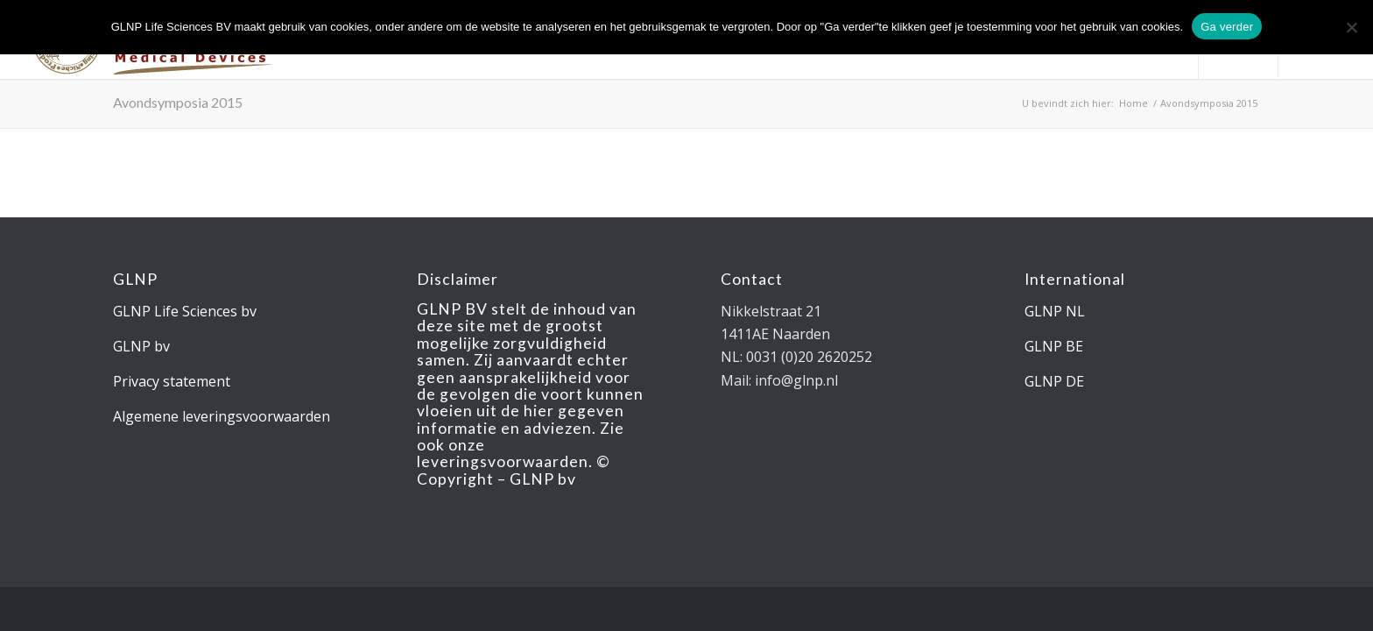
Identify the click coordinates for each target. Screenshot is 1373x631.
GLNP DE (1054, 381)
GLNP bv (141, 346)
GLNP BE (1053, 346)
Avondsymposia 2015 (178, 102)
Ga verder (1226, 26)
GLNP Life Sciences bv (185, 311)
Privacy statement (171, 381)
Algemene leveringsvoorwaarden (221, 416)
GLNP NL (1054, 311)
